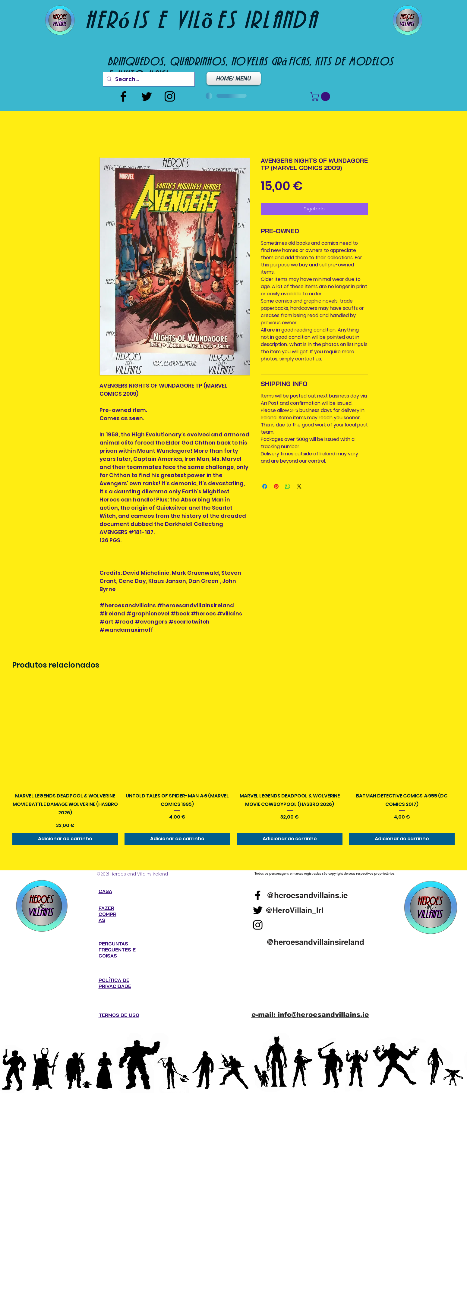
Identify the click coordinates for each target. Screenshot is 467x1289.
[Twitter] (146, 96)
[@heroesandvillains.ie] (307, 895)
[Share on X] (299, 486)
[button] (321, 96)
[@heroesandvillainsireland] (315, 942)
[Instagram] (170, 96)
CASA (105, 891)
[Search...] (148, 79)
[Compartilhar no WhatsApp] (287, 486)
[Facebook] (123, 96)
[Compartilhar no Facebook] (264, 486)
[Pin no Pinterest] (276, 486)
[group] (233, 763)
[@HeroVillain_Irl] (294, 910)
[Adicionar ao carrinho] (65, 839)
